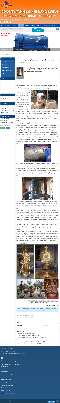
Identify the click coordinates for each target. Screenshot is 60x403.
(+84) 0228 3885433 (6, 19)
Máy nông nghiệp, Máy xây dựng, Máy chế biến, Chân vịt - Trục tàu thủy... (13, 49)
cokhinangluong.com (10, 401)
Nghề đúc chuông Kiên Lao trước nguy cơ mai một (28, 337)
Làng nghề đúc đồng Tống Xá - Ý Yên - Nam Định (28, 341)
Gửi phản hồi (51, 402)
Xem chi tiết (2, 100)
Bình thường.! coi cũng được (6, 122)
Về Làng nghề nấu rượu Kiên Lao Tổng (26, 335)
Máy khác (4, 73)
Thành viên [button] (47, 26)
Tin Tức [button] (21, 26)
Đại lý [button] (27, 26)
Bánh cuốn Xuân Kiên (22, 333)
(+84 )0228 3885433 (40, 29)
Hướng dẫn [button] (39, 26)
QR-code (4, 393)
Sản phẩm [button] (7, 26)
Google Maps (7, 390)
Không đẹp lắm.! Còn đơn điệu (7, 123)
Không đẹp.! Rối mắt (5, 125)
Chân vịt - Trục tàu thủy (6, 70)
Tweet (17, 322)
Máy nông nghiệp (5, 67)
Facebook (7, 387)
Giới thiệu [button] (14, 26)
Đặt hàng (4, 75)
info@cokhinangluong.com (32, 19)
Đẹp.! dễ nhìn (3, 120)
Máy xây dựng (5, 64)
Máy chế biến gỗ (5, 61)
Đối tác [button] (33, 26)
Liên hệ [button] (53, 25)
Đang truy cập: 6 (11, 393)
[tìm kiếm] (22, 54)
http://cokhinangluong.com (53, 302)
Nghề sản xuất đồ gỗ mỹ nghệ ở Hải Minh (26, 343)
